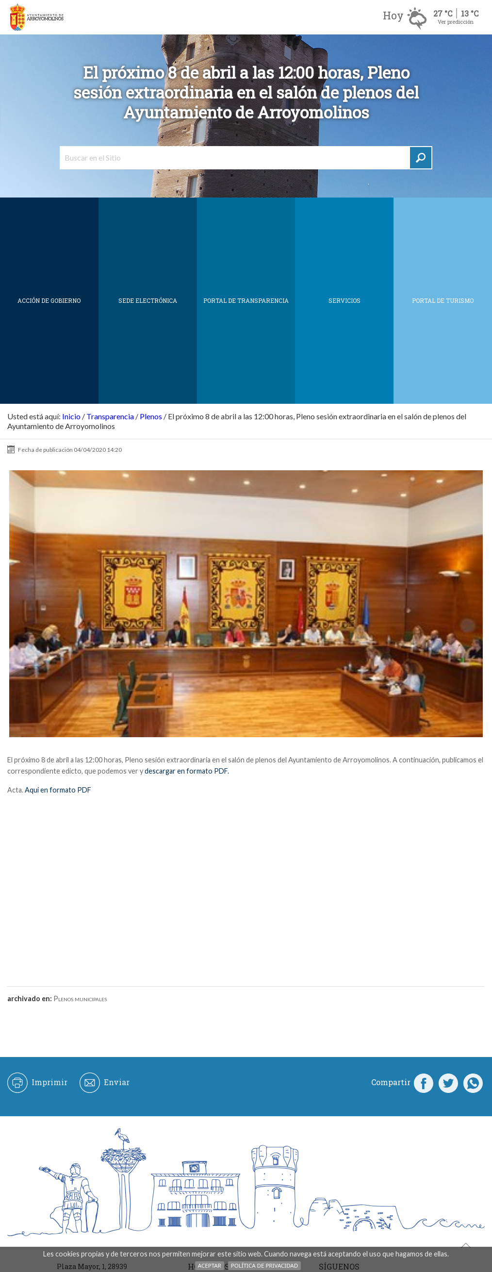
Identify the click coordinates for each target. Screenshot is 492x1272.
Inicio (71, 416)
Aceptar (209, 1265)
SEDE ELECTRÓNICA (147, 300)
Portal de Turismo (443, 300)
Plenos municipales (80, 998)
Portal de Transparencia (246, 300)
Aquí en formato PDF (58, 790)
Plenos (151, 416)
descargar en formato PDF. (187, 771)
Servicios (344, 300)
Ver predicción (456, 21)
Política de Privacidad (264, 1265)
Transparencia (110, 416)
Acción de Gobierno (49, 300)
